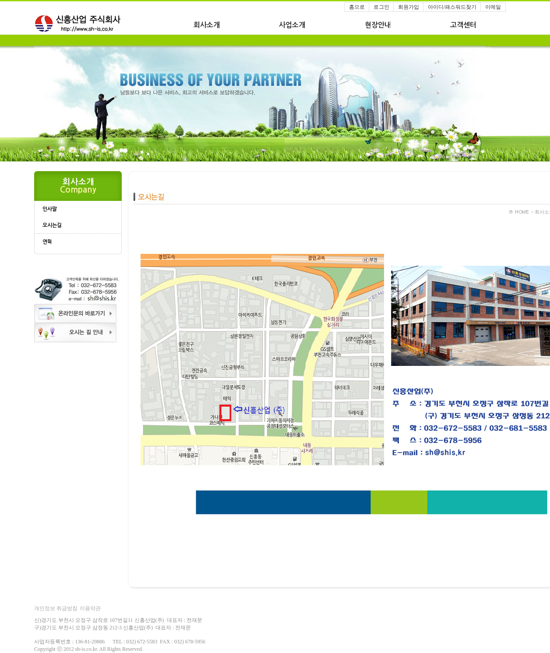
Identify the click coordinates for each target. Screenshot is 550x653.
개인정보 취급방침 (56, 608)
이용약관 (90, 608)
